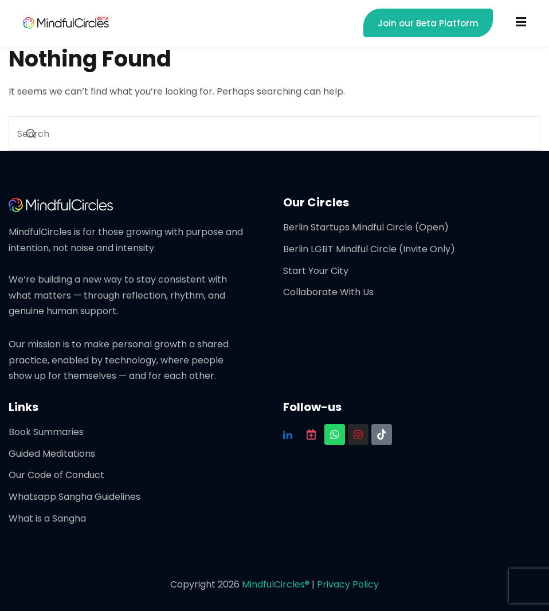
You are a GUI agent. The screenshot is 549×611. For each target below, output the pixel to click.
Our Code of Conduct (56, 474)
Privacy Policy (348, 584)
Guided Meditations (52, 453)
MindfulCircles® (277, 584)
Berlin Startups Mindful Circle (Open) (366, 227)
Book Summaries (46, 431)
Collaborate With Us (328, 292)
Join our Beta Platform (428, 23)
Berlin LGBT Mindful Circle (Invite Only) (369, 249)
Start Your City (315, 270)
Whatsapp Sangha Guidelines (74, 496)
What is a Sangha (47, 518)
